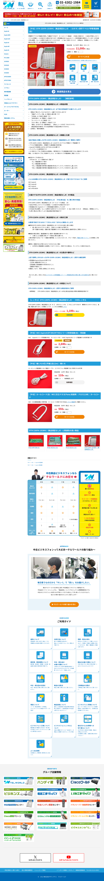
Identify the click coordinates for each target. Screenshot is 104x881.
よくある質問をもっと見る (14, 151)
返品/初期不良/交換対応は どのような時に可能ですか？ (16, 145)
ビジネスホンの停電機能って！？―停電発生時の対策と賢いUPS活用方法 (67, 275)
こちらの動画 (71, 402)
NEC (8, 20)
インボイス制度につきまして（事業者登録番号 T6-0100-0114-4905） (78, 870)
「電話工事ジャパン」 (82, 238)
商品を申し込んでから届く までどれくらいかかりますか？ (15, 140)
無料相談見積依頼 (86, 6)
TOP (4, 20)
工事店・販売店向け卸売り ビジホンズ (68, 8)
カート (96, 6)
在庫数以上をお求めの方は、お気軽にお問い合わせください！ (82, 60)
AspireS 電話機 (38, 465)
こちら (65, 307)
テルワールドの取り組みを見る (65, 604)
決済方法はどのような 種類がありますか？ (14, 134)
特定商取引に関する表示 (12, 870)
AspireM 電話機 (39, 462)
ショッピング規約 (40, 870)
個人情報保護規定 (27, 870)
